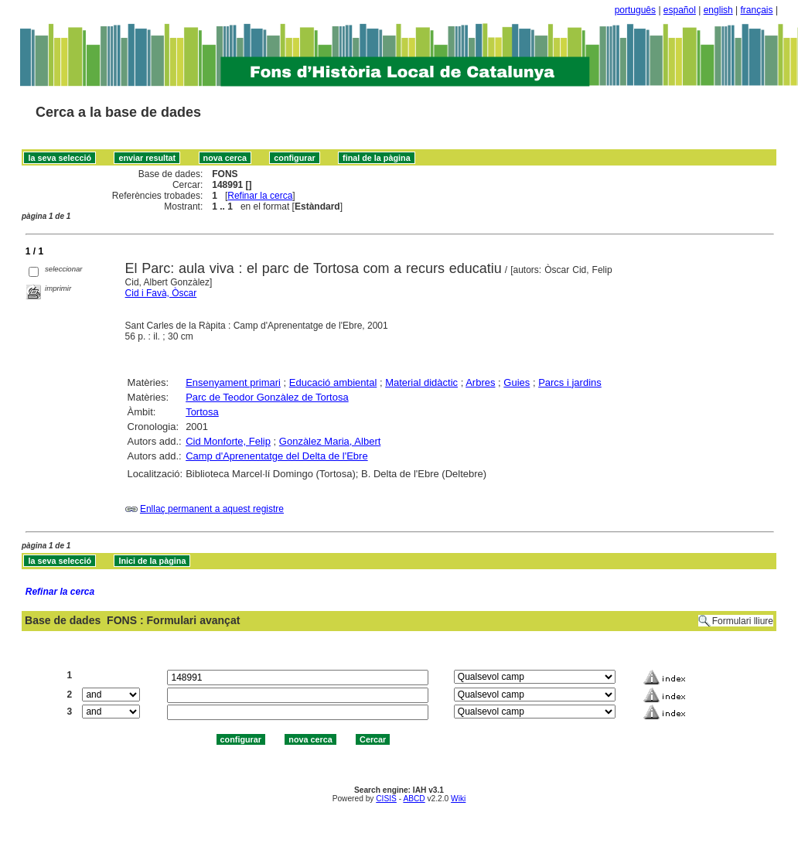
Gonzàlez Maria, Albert (330, 441)
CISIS (386, 798)
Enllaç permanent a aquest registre (212, 508)
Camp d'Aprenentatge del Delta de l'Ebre (277, 456)
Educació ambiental (333, 382)
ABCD (414, 798)
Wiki (458, 798)
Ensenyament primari (233, 382)
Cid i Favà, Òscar (161, 293)
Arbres (480, 382)
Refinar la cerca (259, 195)
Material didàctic (421, 382)
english (718, 10)
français (757, 10)
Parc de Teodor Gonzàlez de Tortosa (267, 397)
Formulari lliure (742, 621)
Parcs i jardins (570, 382)
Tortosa (202, 412)
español (679, 10)
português (635, 10)
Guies (516, 382)
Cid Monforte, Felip (228, 441)
